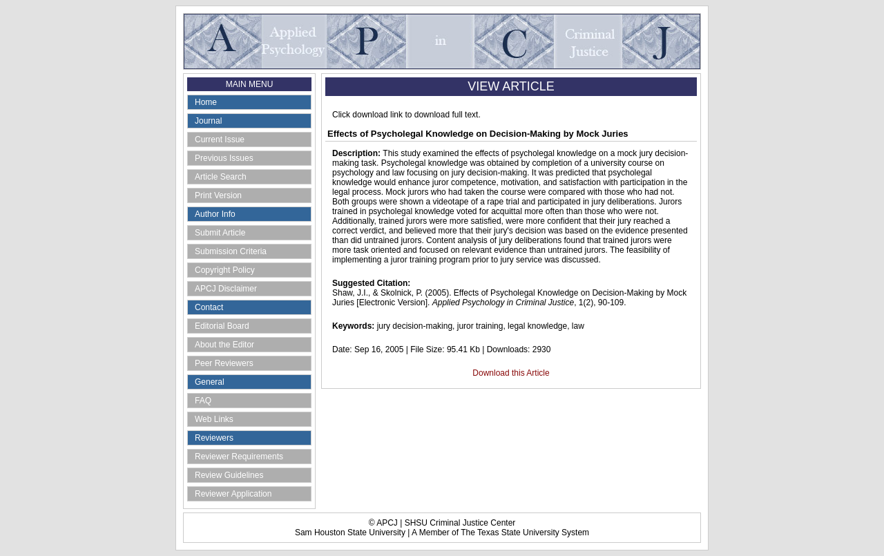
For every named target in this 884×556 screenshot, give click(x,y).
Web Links (214, 419)
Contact (209, 307)
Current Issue (219, 139)
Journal (208, 121)
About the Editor (224, 344)
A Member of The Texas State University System (500, 532)
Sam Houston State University (350, 532)
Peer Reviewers (224, 363)
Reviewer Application (233, 494)
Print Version (218, 195)
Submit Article (220, 233)
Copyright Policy (225, 270)
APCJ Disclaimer (226, 289)
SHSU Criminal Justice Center (460, 523)
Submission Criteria (231, 251)
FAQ (203, 400)
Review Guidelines (229, 475)
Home (206, 102)
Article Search (221, 177)
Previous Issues (224, 158)
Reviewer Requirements (239, 456)
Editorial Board (222, 326)
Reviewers (214, 438)
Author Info (215, 214)
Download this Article (510, 373)
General (209, 382)
